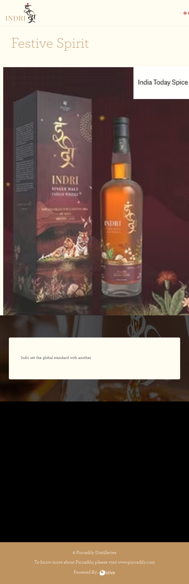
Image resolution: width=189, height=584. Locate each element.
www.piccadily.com (136, 562)
